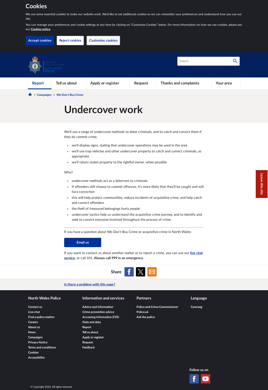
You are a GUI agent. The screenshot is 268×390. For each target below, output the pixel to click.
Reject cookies (70, 40)
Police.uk (142, 312)
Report (86, 327)
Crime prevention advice (98, 312)
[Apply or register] (108, 83)
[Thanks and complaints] (183, 83)
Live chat (34, 312)
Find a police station (41, 317)
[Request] (143, 83)
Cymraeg (196, 307)
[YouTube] (205, 378)
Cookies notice (40, 29)
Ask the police (146, 317)
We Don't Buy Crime (70, 94)
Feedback (88, 347)
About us (34, 327)
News (32, 332)
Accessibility (36, 357)
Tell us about (90, 332)
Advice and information (97, 307)
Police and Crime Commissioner (157, 307)
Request (87, 342)
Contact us (35, 307)
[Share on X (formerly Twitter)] (140, 271)
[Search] (235, 61)
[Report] (39, 83)
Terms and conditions (42, 347)
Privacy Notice (37, 342)
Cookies (33, 352)
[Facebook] (194, 378)
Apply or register (93, 337)
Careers (33, 322)
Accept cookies (39, 40)
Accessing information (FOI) (100, 317)
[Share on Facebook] (129, 271)
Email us (83, 242)
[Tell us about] (69, 83)
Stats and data (91, 322)
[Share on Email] (152, 271)
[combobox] (208, 61)
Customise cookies (103, 40)
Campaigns (44, 94)
